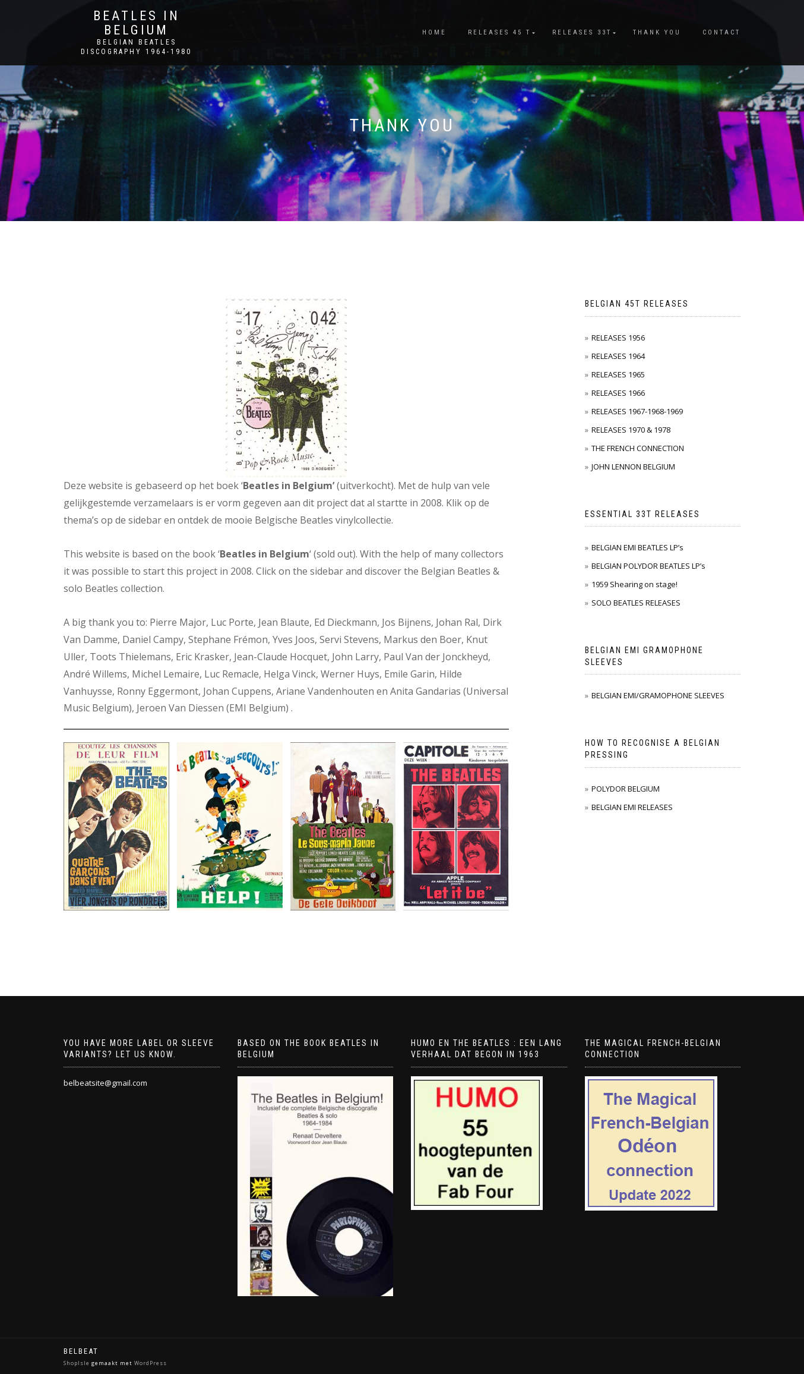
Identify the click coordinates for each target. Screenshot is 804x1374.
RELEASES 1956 (618, 337)
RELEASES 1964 (618, 356)
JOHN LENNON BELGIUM (633, 466)
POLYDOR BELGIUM (625, 788)
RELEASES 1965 (618, 374)
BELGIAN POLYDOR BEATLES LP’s (648, 565)
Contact (721, 32)
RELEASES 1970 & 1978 (630, 429)
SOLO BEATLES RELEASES (635, 602)
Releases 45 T (499, 32)
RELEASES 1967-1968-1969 (637, 411)
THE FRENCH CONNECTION (637, 448)
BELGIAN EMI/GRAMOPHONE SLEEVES (657, 695)
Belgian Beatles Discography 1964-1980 (136, 47)
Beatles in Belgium (136, 23)
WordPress (149, 1363)
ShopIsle (77, 1363)
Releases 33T (582, 32)
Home (434, 32)
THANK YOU (657, 32)
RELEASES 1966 (618, 392)
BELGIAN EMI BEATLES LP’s (637, 547)
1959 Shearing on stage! (634, 584)
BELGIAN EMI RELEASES (632, 807)
